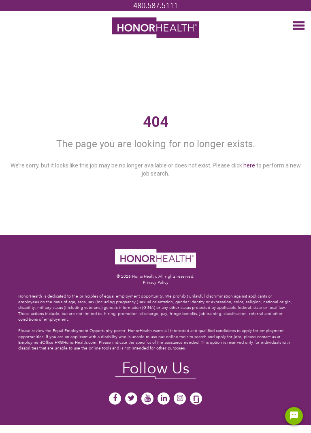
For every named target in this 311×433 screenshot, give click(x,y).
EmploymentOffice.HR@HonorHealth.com (57, 342)
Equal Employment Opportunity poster (89, 330)
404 (155, 122)
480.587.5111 (155, 5)
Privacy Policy (155, 282)
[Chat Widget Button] (294, 416)
